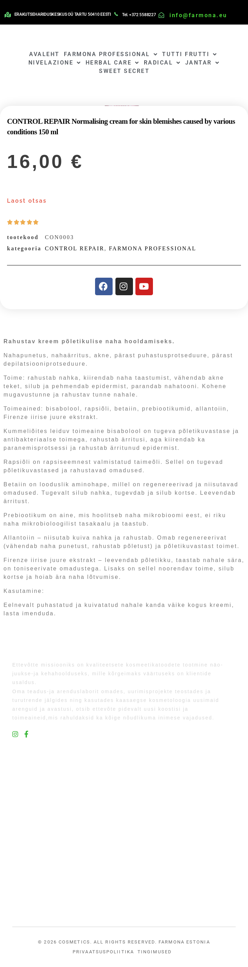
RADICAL (162, 63)
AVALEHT (44, 54)
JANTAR (202, 63)
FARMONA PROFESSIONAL (111, 54)
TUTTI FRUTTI (189, 54)
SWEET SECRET (124, 71)
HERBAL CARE (113, 63)
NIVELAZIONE (54, 63)
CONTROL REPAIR (74, 248)
